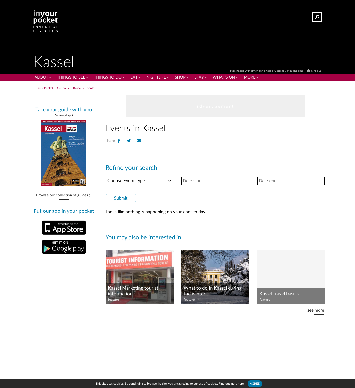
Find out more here (231, 383)
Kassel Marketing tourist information (133, 291)
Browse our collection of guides (62, 195)
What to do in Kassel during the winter (213, 291)
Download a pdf (63, 115)
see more (315, 310)
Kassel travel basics (279, 293)
